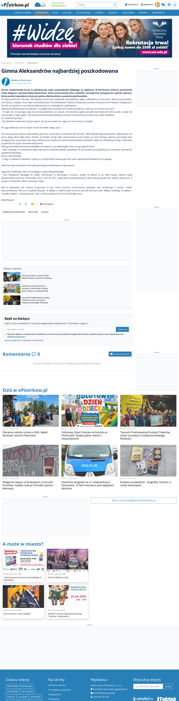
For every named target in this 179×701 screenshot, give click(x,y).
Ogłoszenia (128, 12)
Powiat (99, 12)
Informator (158, 12)
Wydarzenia (42, 12)
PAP (23, 697)
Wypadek (35, 692)
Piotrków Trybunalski (19, 681)
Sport (55, 12)
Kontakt (143, 12)
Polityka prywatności (61, 684)
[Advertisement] (66, 236)
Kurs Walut (131, 4)
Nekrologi (147, 4)
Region (112, 12)
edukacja (12, 697)
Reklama (55, 694)
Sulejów (22, 692)
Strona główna (23, 12)
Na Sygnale (27, 686)
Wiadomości (32, 63)
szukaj (168, 681)
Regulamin (56, 689)
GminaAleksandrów (14, 207)
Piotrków (12, 686)
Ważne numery (58, 680)
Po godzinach (83, 12)
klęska (45, 207)
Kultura (67, 12)
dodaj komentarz (120, 349)
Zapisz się (122, 324)
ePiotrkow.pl (6, 63)
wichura (33, 207)
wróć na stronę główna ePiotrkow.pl (133, 495)
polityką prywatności (16, 331)
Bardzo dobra (59, 5)
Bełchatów (34, 697)
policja (11, 692)
